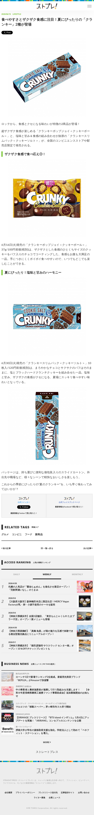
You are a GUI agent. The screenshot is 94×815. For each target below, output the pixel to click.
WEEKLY (47, 574)
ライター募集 (39, 797)
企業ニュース (54, 797)
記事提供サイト (67, 792)
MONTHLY (77, 574)
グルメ (5, 534)
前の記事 (6, 548)
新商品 (38, 534)
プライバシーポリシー (25, 792)
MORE (47, 742)
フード (28, 534)
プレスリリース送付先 (48, 792)
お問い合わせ (83, 792)
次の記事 (88, 548)
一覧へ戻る (47, 548)
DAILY (16, 574)
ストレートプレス (47, 751)
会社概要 (8, 792)
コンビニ (17, 534)
